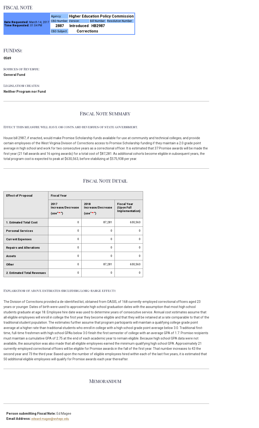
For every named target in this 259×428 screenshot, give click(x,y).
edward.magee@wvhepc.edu (50, 419)
